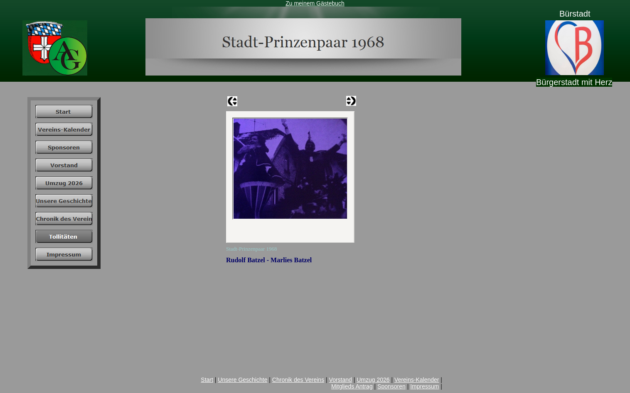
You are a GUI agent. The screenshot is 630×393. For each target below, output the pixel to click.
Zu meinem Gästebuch (315, 3)
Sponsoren (391, 386)
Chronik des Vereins (298, 379)
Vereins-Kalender (416, 379)
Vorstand (340, 379)
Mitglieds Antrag (352, 386)
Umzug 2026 (373, 379)
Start (207, 379)
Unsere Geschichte (242, 379)
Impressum (424, 386)
